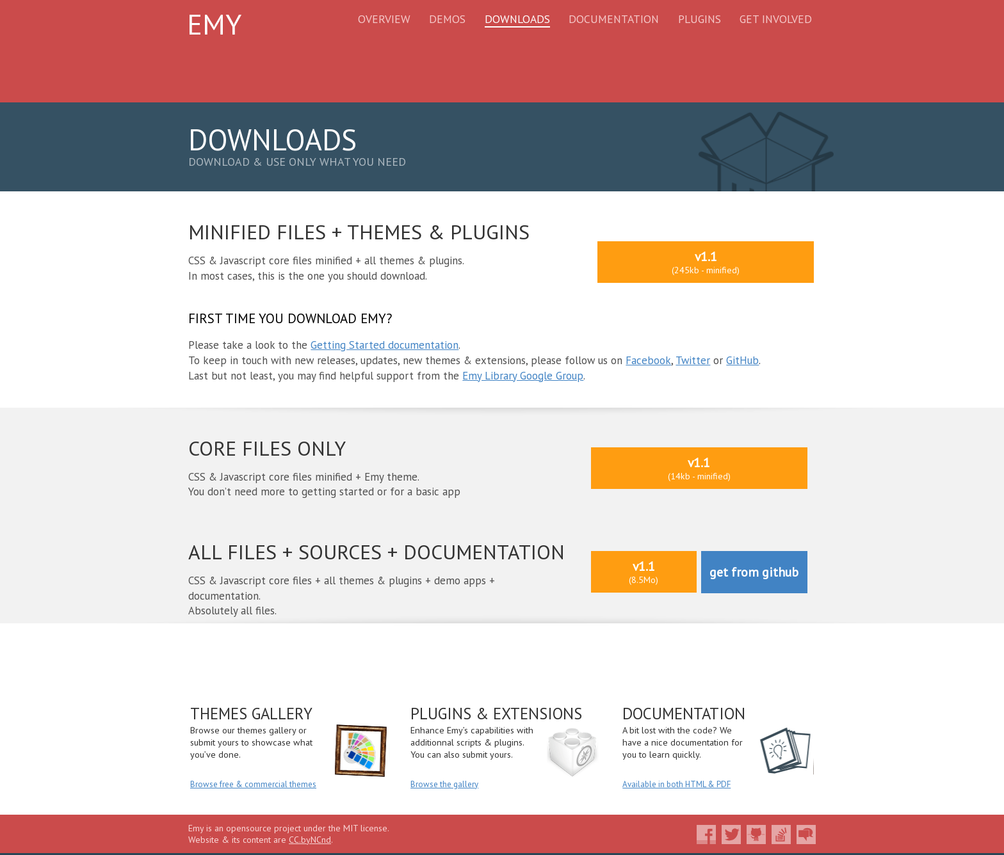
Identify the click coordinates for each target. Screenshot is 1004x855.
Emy (214, 23)
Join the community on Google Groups (806, 834)
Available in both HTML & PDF (676, 784)
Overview (384, 19)
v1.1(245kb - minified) (706, 262)
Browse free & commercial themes (253, 784)
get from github (753, 572)
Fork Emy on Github (756, 834)
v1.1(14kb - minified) (699, 468)
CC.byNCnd (310, 839)
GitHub (742, 360)
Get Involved (776, 19)
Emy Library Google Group (522, 376)
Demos (447, 19)
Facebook (648, 360)
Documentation (614, 19)
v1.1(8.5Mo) (643, 572)
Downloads (517, 19)
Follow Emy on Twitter (731, 834)
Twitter (693, 360)
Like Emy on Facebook (706, 834)
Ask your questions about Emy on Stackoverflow (781, 834)
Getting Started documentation (384, 345)
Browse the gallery (444, 784)
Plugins (699, 19)
